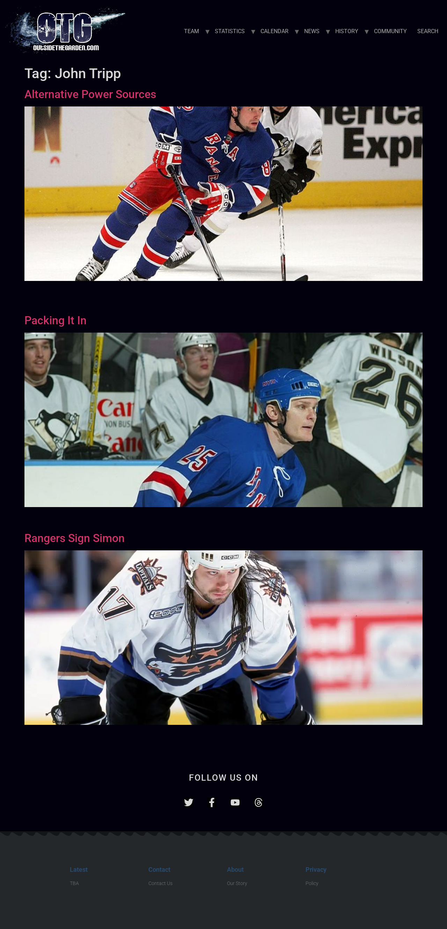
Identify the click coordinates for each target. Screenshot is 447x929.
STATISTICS (230, 31)
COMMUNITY (390, 31)
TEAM (191, 31)
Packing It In (55, 320)
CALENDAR (274, 31)
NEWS (312, 31)
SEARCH (427, 31)
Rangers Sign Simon (74, 538)
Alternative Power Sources (90, 94)
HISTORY (346, 31)
